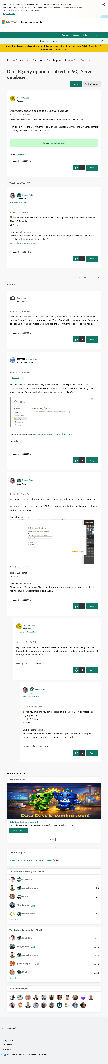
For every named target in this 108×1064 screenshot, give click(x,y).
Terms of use (6, 1045)
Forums (37, 60)
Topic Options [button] (91, 84)
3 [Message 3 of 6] (24, 663)
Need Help (22, 154)
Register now (9, 13)
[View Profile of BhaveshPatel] (27, 194)
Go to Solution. (58, 142)
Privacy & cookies (8, 1040)
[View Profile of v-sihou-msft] (31, 359)
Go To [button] (94, 35)
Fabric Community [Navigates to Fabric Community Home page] (31, 22)
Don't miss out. (60, 49)
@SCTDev (14, 377)
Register (65, 35)
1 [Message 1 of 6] (18, 161)
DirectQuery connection (19, 567)
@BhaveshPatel (17, 388)
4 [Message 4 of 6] (18, 252)
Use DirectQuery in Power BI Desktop (54, 433)
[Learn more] (18, 830)
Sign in (76, 35)
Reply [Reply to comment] (92, 258)
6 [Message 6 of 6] (18, 333)
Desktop (86, 60)
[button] (76, 84)
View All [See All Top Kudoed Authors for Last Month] (14, 978)
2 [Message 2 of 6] (18, 600)
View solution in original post (23, 242)
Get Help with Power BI (61, 60)
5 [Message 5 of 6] (18, 454)
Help (85, 35)
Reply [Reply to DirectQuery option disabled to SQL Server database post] (92, 167)
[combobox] (71, 41)
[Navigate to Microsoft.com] (9, 22)
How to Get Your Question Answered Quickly (31, 860)
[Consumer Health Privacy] (36, 1054)
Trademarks (6, 1049)
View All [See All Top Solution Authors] (14, 919)
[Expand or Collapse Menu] (4, 29)
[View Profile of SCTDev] (20, 97)
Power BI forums (17, 60)
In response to (18, 202)
